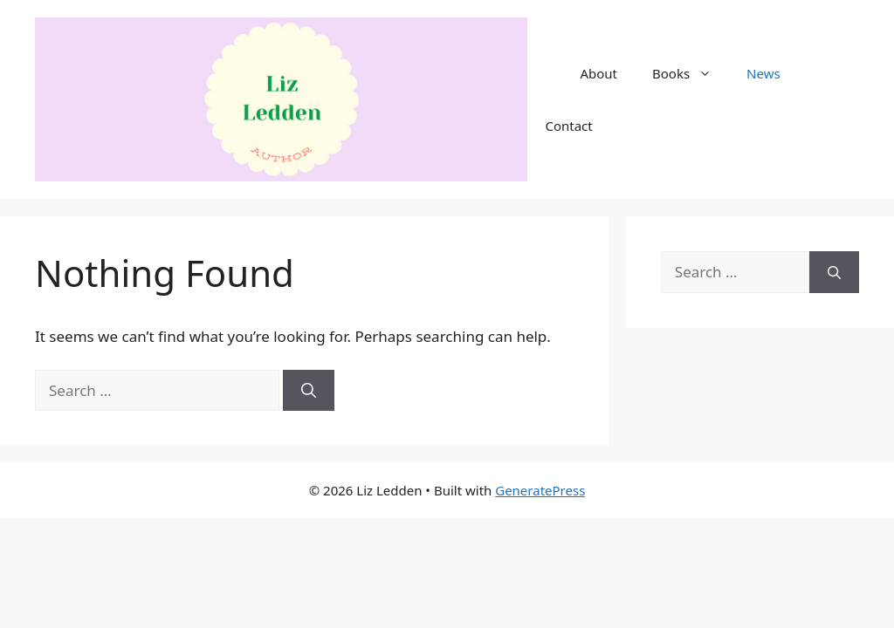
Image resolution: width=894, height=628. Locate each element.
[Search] (308, 391)
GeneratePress (540, 490)
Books (690, 73)
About (598, 73)
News (763, 73)
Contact (568, 125)
